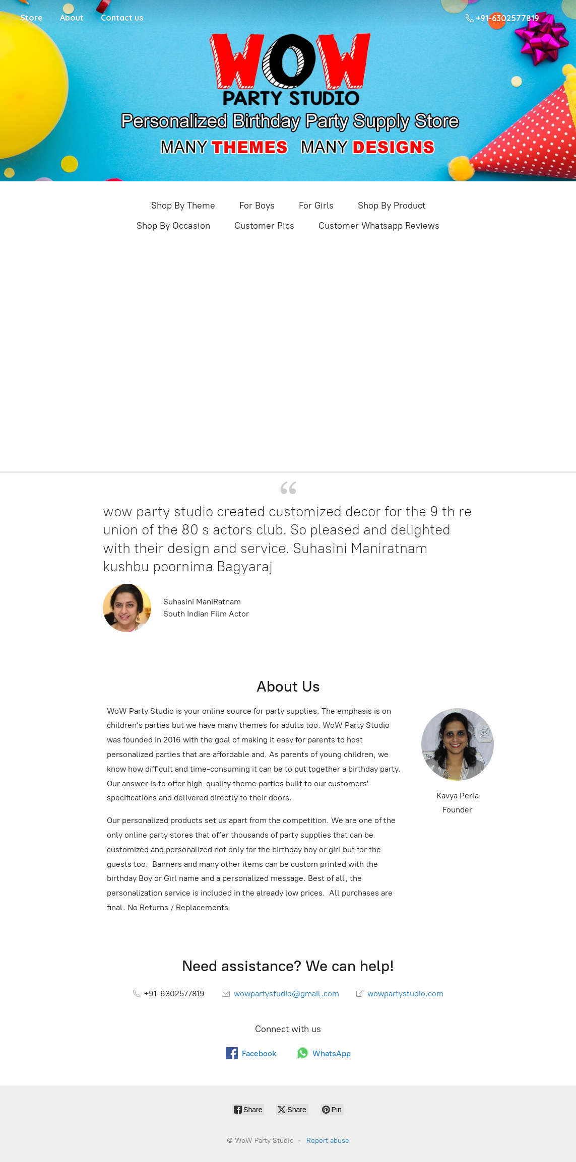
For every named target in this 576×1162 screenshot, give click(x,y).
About (72, 18)
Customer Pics (264, 225)
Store (31, 18)
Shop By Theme (183, 205)
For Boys (257, 205)
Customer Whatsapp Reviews (378, 225)
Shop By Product (391, 205)
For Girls (316, 205)
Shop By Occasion (173, 225)
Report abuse (327, 1140)
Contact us (122, 18)
